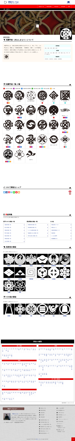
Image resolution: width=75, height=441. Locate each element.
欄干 (53, 382)
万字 (59, 382)
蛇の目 (46, 360)
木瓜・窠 (8, 356)
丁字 (11, 375)
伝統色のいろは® (61, 427)
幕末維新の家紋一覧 (32, 227)
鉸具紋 (9, 315)
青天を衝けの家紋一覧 (32, 235)
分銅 (57, 366)
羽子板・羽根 (42, 367)
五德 (64, 355)
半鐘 (39, 355)
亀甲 (27, 349)
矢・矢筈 (41, 375)
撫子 (29, 375)
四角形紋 (31, 278)
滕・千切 (66, 361)
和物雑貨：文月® (61, 431)
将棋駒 (68, 355)
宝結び (60, 360)
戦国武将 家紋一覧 (44, 420)
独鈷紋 (20, 315)
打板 (68, 360)
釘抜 (51, 355)
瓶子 (60, 366)
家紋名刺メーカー (55, 224)
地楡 (4, 386)
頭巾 (48, 360)
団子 (62, 360)
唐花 (24, 349)
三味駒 (42, 360)
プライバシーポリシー (63, 419)
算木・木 (41, 361)
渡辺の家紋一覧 (8, 235)
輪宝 (44, 374)
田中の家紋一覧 (8, 233)
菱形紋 (9, 278)
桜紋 (20, 292)
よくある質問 (54, 235)
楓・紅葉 (26, 365)
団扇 (48, 349)
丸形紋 (64, 265)
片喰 (35, 364)
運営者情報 (60, 421)
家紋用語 (56, 6)
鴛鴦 (9, 393)
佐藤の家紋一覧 (8, 224)
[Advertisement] (37, 73)
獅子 (26, 393)
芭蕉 (35, 375)
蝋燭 (46, 374)
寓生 (15, 382)
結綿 (39, 374)
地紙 (64, 360)
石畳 (42, 382)
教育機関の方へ (55, 238)
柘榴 (24, 370)
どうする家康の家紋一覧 (33, 230)
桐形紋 (31, 265)
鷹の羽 (31, 393)
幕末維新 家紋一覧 (44, 422)
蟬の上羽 (29, 394)
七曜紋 (64, 278)
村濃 (4, 355)
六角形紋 (42, 278)
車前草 (22, 364)
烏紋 (54, 315)
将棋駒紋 (65, 315)
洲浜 (51, 360)
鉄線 (17, 375)
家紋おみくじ (54, 227)
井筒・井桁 (41, 384)
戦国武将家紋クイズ (56, 230)
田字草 (18, 376)
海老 (8, 393)
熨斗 (41, 366)
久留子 (55, 355)
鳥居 (48, 382)
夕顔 (24, 382)
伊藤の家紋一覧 (8, 238)
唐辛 (20, 375)
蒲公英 (8, 376)
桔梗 (4, 370)
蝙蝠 (20, 393)
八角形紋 (54, 278)
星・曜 (6, 349)
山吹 (22, 382)
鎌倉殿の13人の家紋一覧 (33, 233)
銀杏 (15, 364)
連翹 (33, 382)
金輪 (71, 349)
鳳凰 (9, 399)
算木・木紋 (42, 315)
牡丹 (13, 382)
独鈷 (39, 366)
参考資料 (63, 6)
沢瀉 (24, 364)
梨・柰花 (24, 376)
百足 (11, 399)
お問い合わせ (61, 412)
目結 (6, 355)
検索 (69, 6)
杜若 (29, 364)
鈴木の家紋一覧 (8, 227)
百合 (27, 382)
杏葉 (50, 355)
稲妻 (18, 349)
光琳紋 (42, 265)
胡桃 (15, 370)
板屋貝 (2, 393)
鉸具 (62, 349)
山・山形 (8, 350)
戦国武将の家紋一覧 (32, 224)
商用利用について (62, 414)
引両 (35, 349)
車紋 (31, 315)
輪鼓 (42, 374)
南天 (31, 375)
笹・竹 (20, 370)
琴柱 (66, 355)
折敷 (53, 349)
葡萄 (11, 382)
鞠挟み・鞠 (71, 367)
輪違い (11, 356)
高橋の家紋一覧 (8, 230)
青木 (4, 364)
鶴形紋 (20, 265)
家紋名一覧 (40, 6)
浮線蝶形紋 (53, 265)
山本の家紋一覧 (8, 241)
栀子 (11, 370)
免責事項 (60, 417)
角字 (60, 382)
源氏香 (55, 383)
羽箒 (48, 366)
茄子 (26, 375)
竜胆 (31, 382)
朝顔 (8, 364)
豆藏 (69, 366)
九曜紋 (9, 292)
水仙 (29, 370)
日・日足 (2, 350)
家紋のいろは (13, 2)
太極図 (62, 383)
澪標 (51, 382)
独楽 (69, 355)
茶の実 (9, 376)
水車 (50, 382)
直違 (46, 382)
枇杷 (8, 382)
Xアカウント (59, 423)
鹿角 (24, 393)
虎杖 (13, 364)
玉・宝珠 (59, 361)
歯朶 (26, 370)
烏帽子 (50, 349)
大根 (4, 375)
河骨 (17, 370)
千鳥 (33, 393)
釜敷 (44, 355)
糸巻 (46, 349)
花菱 (33, 349)
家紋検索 (42, 417)
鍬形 (59, 355)
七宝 (29, 349)
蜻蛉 (4, 399)
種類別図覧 (48, 6)
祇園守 (46, 355)
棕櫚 (27, 370)
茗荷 (18, 382)
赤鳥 (39, 349)
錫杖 (44, 360)
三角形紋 (20, 278)
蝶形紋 (9, 265)
